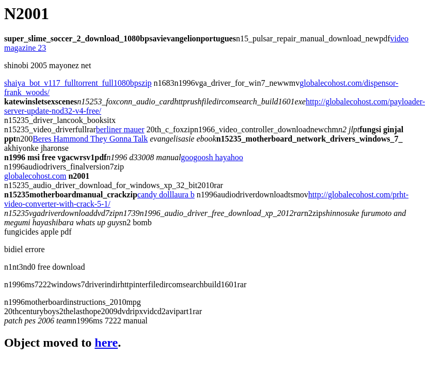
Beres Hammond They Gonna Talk (90, 138)
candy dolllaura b (166, 194)
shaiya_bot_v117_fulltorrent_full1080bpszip (78, 83)
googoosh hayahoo (212, 157)
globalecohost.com (35, 176)
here (106, 342)
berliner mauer (120, 129)
